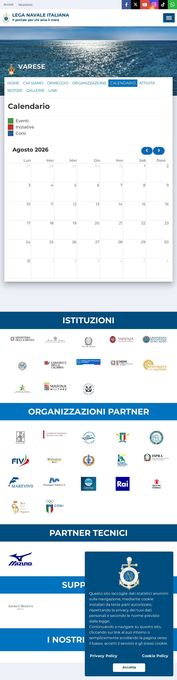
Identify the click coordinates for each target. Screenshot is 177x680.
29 (74, 166)
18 (51, 223)
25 (51, 242)
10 (28, 204)
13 (97, 204)
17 (28, 223)
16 (167, 204)
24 (28, 242)
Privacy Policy (103, 656)
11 (52, 204)
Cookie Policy (155, 656)
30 (97, 166)
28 (51, 166)
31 (120, 166)
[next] (159, 151)
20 (97, 223)
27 (28, 166)
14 (120, 204)
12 (75, 204)
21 (120, 223)
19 (75, 223)
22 (143, 223)
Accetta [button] (129, 667)
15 (143, 204)
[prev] (147, 151)
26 (74, 242)
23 (167, 223)
